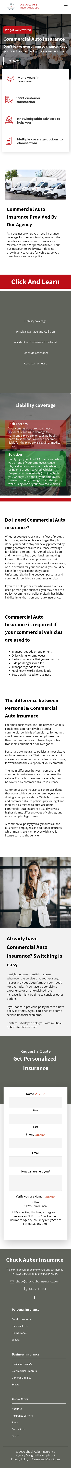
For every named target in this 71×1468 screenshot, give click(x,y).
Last (35, 1126)
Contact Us (18, 1429)
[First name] (35, 1102)
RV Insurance (19, 1333)
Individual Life (20, 1326)
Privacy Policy (19, 1459)
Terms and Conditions (46, 1459)
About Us (17, 1408)
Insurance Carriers (22, 1415)
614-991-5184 (37, 1289)
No (37, 1202)
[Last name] (35, 1119)
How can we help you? (35, 1171)
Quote (15, 1436)
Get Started (13, 61)
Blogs (15, 1422)
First (35, 1110)
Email (35, 1153)
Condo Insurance (21, 1319)
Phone (35, 1134)
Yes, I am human (37, 1206)
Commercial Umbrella (25, 1371)
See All (16, 1339)
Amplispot (48, 1455)
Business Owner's (22, 1364)
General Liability (21, 1377)
